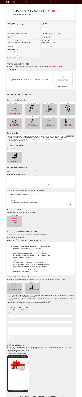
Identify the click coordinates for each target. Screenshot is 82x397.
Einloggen (73, 1)
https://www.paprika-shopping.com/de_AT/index (51, 66)
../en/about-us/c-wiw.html (32, 111)
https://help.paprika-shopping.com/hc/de (17, 140)
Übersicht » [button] (45, 29)
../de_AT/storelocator (50, 111)
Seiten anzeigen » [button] (47, 37)
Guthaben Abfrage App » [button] (13, 55)
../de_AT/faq (67, 111)
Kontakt (49, 1)
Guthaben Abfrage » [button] (12, 29)
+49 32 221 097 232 (32, 125)
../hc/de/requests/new (14, 125)
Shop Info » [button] (10, 37)
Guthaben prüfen (30, 1)
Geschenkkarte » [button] (11, 46)
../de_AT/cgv (50, 127)
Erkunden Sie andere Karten (14, 224)
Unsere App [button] (38, 1)
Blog (45, 1)
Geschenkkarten (20, 1)
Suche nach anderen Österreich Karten (66, 59)
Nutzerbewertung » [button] (47, 46)
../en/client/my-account (68, 125)
